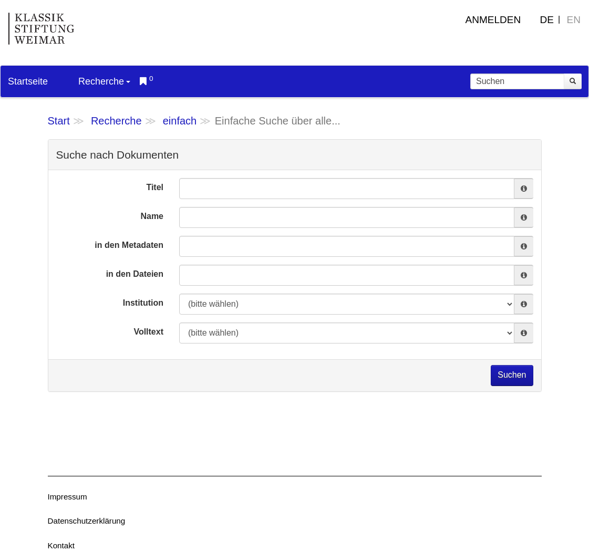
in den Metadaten (129, 245)
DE (547, 19)
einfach (180, 121)
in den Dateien (134, 273)
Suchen (512, 374)
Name (151, 216)
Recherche (104, 81)
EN (574, 19)
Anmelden (493, 19)
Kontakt (61, 545)
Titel (154, 187)
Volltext (148, 331)
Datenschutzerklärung (87, 520)
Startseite (28, 81)
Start (59, 121)
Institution (143, 302)
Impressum (67, 496)
